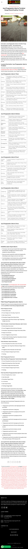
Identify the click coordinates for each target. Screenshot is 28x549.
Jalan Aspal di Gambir (13, 470)
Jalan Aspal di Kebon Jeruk (21, 471)
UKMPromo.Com (17, 543)
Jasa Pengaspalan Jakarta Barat (14, 483)
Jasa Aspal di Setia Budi (14, 481)
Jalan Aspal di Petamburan (19, 475)
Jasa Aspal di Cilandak (12, 477)
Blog (14, 545)
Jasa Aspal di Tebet (21, 481)
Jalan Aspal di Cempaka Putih (19, 468)
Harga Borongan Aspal (20, 467)
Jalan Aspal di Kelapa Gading (7, 472)
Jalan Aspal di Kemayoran (16, 472)
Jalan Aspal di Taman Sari (20, 476)
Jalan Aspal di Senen (12, 476)
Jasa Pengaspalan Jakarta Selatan (12, 484)
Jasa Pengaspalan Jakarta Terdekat (11, 485)
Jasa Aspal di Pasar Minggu (20, 480)
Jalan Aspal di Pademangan (16, 474)
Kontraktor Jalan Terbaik (17, 547)
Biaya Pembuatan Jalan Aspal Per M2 (12, 520)
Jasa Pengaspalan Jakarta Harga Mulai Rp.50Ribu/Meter (12, 516)
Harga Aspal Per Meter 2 (11, 467)
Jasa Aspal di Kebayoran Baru (13, 479)
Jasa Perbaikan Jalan (12, 488)
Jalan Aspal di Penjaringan (10, 475)
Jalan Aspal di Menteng (7, 474)
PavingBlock (20, 13)
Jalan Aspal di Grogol (20, 470)
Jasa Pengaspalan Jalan (14, 6)
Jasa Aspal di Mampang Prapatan (9, 480)
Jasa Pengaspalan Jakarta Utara (9, 486)
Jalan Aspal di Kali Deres (12, 471)
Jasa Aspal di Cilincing (20, 477)
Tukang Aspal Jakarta (20, 488)
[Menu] (1, 2)
